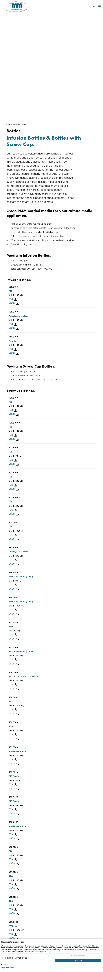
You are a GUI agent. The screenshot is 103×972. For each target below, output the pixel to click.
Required (8, 958)
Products (16, 24)
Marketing (22, 958)
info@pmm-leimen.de (22, 938)
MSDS (14, 202)
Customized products (85, 934)
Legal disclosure (7, 968)
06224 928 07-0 (22, 934)
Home (8, 24)
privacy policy (40, 952)
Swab (77, 925)
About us (51, 917)
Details (5, 965)
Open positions (54, 925)
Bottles (24, 24)
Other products (81, 930)
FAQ (49, 930)
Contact (51, 893)
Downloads (52, 921)
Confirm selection (78, 956)
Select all (78, 960)
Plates (77, 917)
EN (94, 6)
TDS (13, 198)
